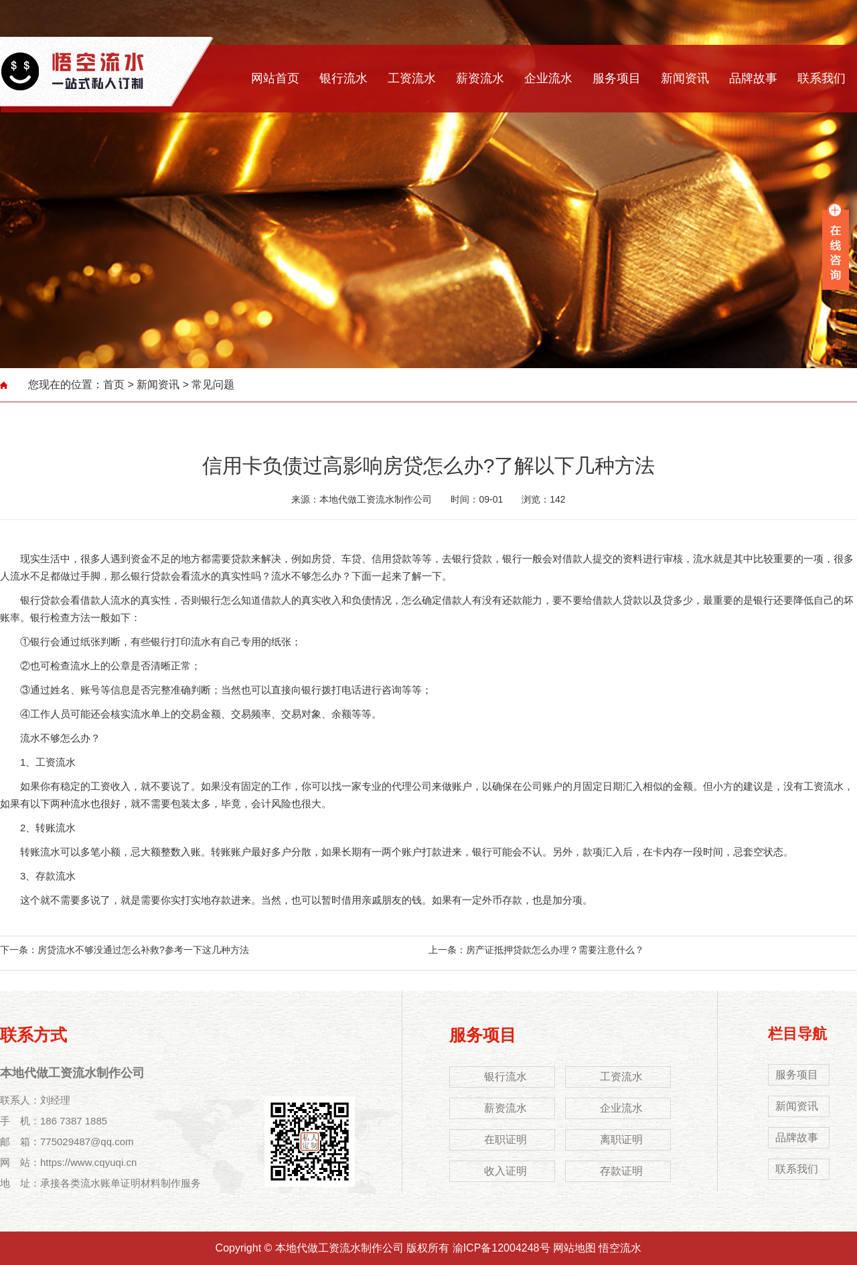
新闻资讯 (685, 78)
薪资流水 (480, 78)
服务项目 (617, 78)
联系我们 (821, 78)
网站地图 (574, 1248)
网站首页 (275, 78)
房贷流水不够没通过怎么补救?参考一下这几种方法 (143, 949)
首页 (114, 384)
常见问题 (212, 384)
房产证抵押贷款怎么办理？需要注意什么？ (555, 949)
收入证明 (505, 1171)
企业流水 (548, 78)
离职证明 (621, 1139)
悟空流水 (620, 1248)
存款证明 (621, 1171)
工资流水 (412, 78)
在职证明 (505, 1139)
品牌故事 (753, 78)
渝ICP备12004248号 (501, 1248)
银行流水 (343, 78)
